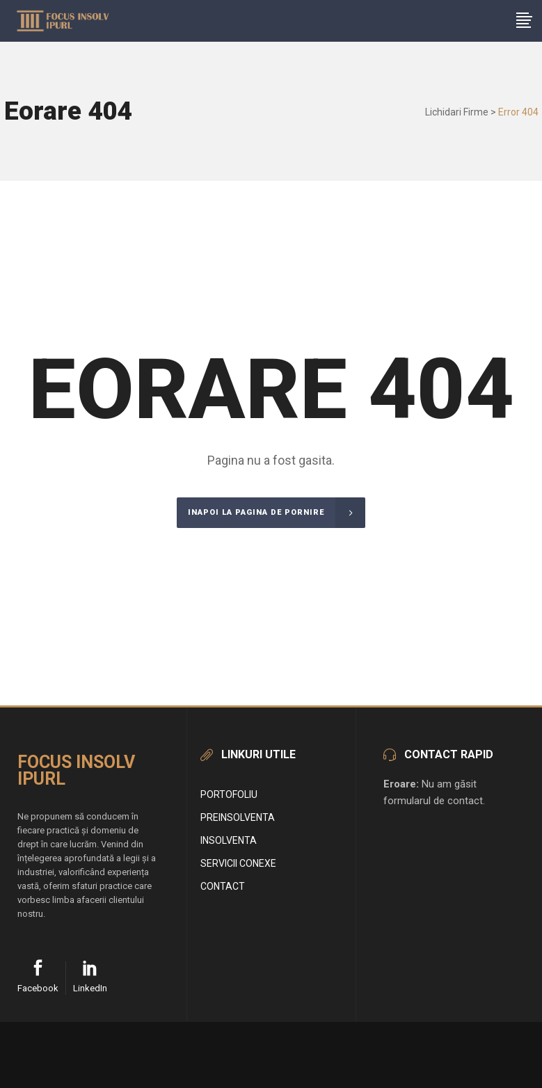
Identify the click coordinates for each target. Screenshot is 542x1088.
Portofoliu (228, 794)
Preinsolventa (237, 817)
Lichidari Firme (456, 112)
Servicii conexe (238, 863)
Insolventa (228, 840)
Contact (222, 886)
